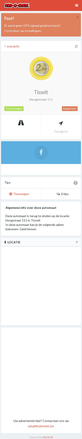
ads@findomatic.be (41, 426)
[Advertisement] (41, 373)
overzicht (11, 46)
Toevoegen (19, 194)
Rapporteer (69, 108)
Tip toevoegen (14, 108)
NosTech (48, 437)
